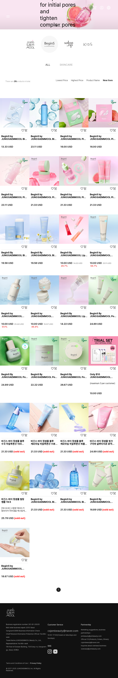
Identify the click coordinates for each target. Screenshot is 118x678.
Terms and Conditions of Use (17, 663)
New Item (108, 80)
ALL (47, 64)
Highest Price (77, 80)
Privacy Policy (35, 663)
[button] (56, 25)
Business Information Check (29, 631)
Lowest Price (62, 80)
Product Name (93, 80)
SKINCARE (66, 64)
